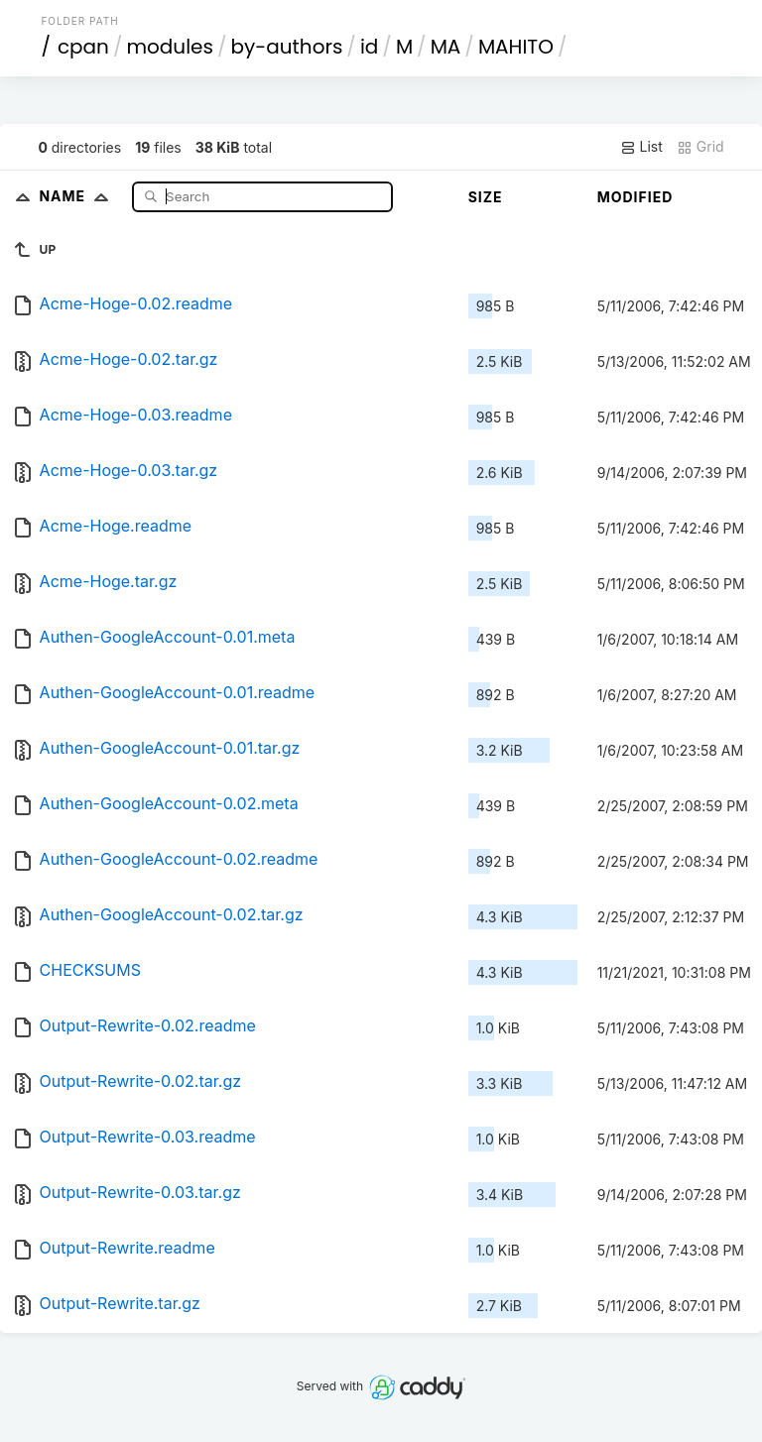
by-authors (286, 46)
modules (169, 46)
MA (446, 46)
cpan (83, 46)
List (641, 147)
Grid (700, 147)
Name (78, 195)
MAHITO (516, 46)
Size (485, 196)
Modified (635, 196)
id (369, 46)
